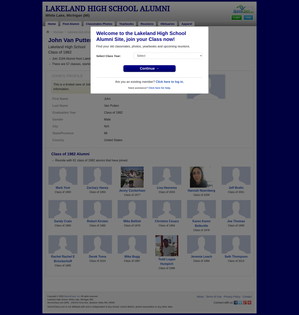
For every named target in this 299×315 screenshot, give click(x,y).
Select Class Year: (108, 56)
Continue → (149, 68)
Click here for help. (160, 87)
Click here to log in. (170, 81)
